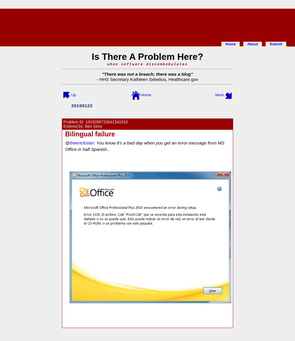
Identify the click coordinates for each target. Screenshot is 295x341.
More (219, 95)
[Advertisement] (147, 24)
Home (230, 44)
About (252, 44)
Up (73, 95)
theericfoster (82, 142)
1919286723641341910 (107, 122)
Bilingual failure (90, 134)
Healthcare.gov (183, 79)
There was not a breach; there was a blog (147, 74)
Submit (276, 44)
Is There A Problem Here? (147, 56)
